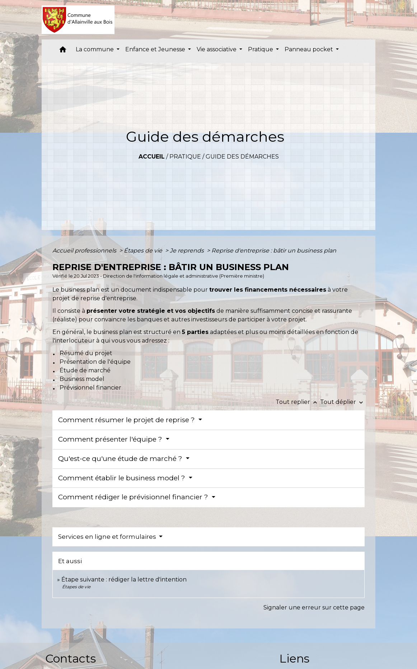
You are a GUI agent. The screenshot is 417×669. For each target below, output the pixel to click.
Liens (294, 658)
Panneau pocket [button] (309, 49)
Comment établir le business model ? (122, 478)
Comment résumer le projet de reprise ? (127, 420)
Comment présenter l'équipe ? (111, 439)
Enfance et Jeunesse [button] (156, 49)
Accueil (152, 156)
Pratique (185, 156)
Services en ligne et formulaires (108, 536)
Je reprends (187, 250)
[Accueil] (78, 20)
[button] (63, 51)
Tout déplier (342, 402)
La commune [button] (95, 49)
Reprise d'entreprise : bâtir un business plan (273, 250)
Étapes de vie (144, 250)
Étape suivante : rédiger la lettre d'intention (124, 579)
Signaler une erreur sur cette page (314, 607)
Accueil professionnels (85, 250)
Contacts (70, 658)
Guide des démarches (242, 156)
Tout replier (298, 402)
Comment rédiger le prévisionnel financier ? (134, 497)
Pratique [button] (261, 49)
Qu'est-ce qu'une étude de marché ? (121, 458)
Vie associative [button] (217, 49)
